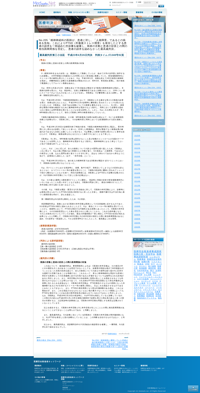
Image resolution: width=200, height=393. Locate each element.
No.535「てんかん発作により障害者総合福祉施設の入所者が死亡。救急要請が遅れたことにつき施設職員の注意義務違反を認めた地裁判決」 (148, 95)
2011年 (137, 194)
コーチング (146, 281)
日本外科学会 (143, 270)
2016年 (137, 173)
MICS (148, 273)
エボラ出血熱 (143, 279)
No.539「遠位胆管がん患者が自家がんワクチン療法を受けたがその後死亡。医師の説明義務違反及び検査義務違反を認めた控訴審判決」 (148, 33)
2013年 (137, 185)
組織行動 (145, 261)
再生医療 (150, 294)
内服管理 (141, 294)
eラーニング (139, 273)
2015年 (137, 177)
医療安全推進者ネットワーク (47, 361)
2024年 (137, 140)
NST (155, 273)
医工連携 (152, 266)
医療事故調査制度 (148, 255)
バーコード (150, 287)
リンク (64, 383)
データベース (145, 285)
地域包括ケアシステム (147, 298)
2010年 (137, 198)
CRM (147, 264)
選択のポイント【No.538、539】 (148, 26)
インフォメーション (68, 385)
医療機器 (141, 296)
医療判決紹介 (112, 333)
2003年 (137, 227)
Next (160, 121)
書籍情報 (144, 365)
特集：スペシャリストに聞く (72, 365)
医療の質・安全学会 (144, 254)
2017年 (137, 169)
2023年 (137, 144)
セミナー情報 (119, 365)
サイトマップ (66, 389)
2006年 (137, 215)
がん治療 (148, 275)
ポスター (143, 266)
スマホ (155, 281)
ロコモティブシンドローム (148, 290)
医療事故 (141, 259)
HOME (58, 35)
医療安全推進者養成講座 (148, 251)
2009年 (137, 202)
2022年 (137, 148)
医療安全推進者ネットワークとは (72, 382)
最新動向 (38, 365)
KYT (153, 264)
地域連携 (143, 268)
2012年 (137, 190)
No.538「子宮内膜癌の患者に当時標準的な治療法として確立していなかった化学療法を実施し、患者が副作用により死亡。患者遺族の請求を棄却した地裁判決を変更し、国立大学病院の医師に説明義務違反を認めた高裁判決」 (148, 47)
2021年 (137, 152)
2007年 (137, 210)
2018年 (137, 165)
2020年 (137, 156)
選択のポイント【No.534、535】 (148, 87)
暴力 (152, 270)
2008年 (137, 206)
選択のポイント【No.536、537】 (148, 57)
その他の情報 (39, 377)
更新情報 (65, 387)
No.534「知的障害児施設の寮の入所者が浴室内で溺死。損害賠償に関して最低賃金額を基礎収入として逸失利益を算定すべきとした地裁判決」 (148, 107)
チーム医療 (152, 283)
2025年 (137, 136)
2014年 (137, 181)
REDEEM (138, 275)
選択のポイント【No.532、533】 (148, 115)
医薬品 (140, 264)
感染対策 (152, 268)
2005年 (137, 219)
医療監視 (150, 296)
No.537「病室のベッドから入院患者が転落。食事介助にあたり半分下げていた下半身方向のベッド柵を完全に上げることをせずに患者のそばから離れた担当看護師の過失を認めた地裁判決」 (148, 66)
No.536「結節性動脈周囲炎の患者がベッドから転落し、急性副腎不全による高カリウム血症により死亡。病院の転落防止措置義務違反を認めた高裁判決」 (148, 79)
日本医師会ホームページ (156, 388)
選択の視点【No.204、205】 (49, 340)
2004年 (137, 223)
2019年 (137, 160)
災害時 (158, 270)
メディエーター (150, 289)
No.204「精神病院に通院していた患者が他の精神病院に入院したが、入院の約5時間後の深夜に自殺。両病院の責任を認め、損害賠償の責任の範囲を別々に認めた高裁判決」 (109, 344)
